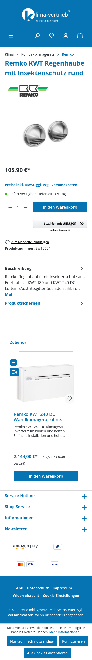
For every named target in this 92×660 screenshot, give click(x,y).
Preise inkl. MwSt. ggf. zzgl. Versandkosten (41, 184)
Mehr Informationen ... (66, 632)
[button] (60, 226)
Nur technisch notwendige (32, 641)
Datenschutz (38, 588)
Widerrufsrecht (26, 595)
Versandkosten (20, 615)
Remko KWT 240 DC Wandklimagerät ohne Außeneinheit (37, 416)
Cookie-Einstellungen (61, 595)
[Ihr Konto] (66, 36)
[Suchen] (37, 36)
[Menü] (11, 36)
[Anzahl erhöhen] (26, 207)
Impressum (62, 588)
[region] (46, 134)
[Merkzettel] (51, 36)
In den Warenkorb (60, 207)
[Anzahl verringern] (10, 207)
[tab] (45, 281)
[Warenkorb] (80, 36)
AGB (19, 588)
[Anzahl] (18, 207)
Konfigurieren (73, 641)
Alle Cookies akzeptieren (47, 653)
